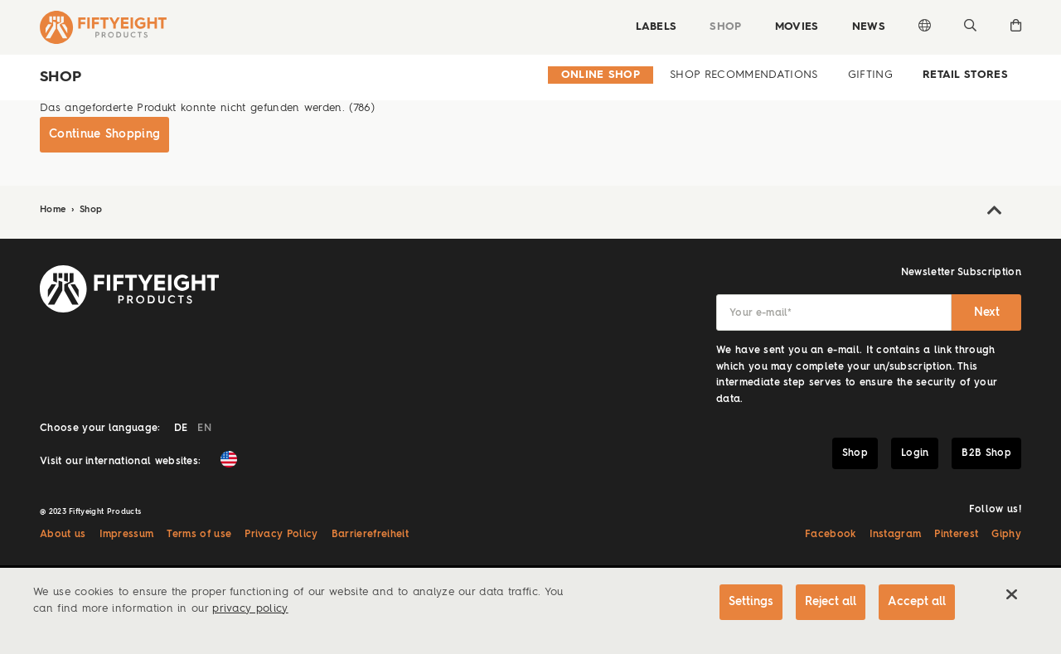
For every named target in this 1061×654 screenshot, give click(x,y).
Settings (751, 602)
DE (181, 429)
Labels (655, 27)
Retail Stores (965, 75)
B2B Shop (986, 453)
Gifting (870, 75)
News (868, 27)
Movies (797, 27)
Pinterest (956, 535)
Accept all (917, 602)
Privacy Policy (281, 535)
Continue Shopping (104, 134)
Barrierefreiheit (370, 535)
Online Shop (601, 75)
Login (915, 453)
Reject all (830, 602)
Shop (725, 27)
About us (63, 535)
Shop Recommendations (743, 75)
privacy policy (250, 608)
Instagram (896, 535)
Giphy (1006, 535)
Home (55, 210)
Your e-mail (760, 313)
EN (204, 429)
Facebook (830, 535)
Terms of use (199, 535)
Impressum (126, 535)
